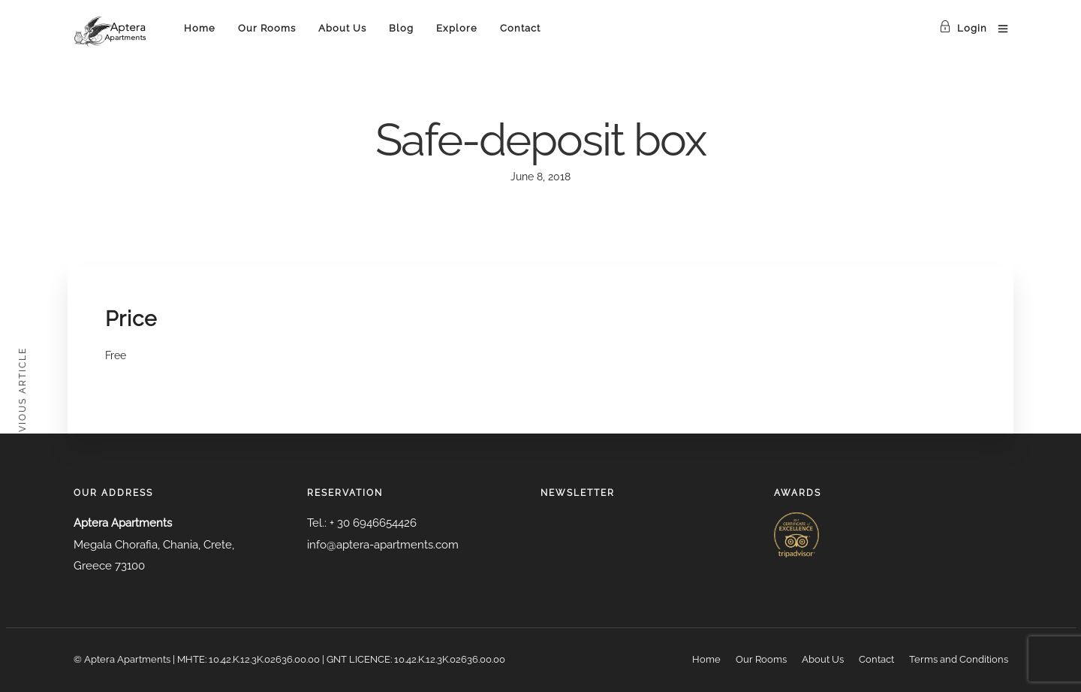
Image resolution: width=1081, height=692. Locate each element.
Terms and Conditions (958, 659)
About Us (342, 28)
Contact (520, 28)
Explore (456, 28)
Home (199, 28)
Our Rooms (267, 28)
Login (963, 28)
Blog (401, 28)
